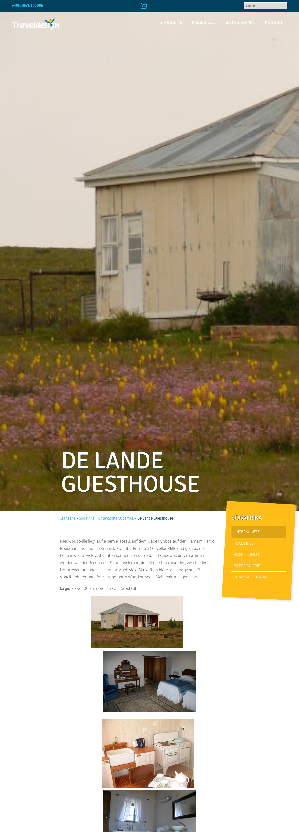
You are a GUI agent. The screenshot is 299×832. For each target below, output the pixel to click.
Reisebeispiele (247, 554)
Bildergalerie (247, 566)
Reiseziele (203, 22)
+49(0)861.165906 (27, 5)
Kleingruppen (239, 22)
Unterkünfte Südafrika (116, 518)
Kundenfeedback (250, 577)
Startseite (171, 22)
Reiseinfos (244, 543)
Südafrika (87, 518)
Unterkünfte (247, 532)
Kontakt (274, 22)
